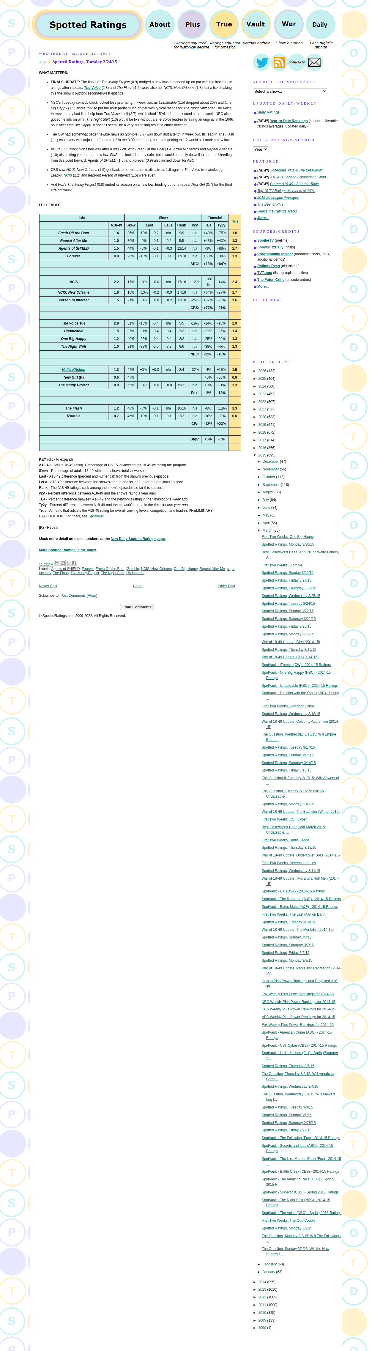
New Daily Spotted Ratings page (138, 539)
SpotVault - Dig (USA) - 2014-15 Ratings (293, 891)
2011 (262, 1305)
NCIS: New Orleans (156, 569)
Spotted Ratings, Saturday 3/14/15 (289, 763)
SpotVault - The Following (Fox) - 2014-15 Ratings (301, 1138)
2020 (262, 417)
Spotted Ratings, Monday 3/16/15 (288, 804)
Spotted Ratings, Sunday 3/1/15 (287, 1115)
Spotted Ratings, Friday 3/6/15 (286, 953)
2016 (262, 448)
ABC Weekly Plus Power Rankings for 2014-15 (298, 1017)
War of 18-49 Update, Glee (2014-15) (291, 642)
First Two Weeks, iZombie (282, 565)
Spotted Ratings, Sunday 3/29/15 (288, 573)
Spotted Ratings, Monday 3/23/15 (288, 634)
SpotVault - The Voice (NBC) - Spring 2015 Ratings (302, 1213)
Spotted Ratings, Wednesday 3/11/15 (291, 871)
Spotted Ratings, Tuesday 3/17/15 (288, 747)
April (267, 523)
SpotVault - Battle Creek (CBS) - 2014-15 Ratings (300, 1171)
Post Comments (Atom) (79, 595)
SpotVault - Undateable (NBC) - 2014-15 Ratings (300, 686)
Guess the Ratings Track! (277, 211)
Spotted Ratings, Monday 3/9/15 (287, 960)
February (270, 1264)
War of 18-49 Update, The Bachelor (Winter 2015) (301, 812)
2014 (262, 1282)
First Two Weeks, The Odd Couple (289, 1220)
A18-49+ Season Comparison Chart (298, 177)
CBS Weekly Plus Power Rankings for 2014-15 (298, 1009)
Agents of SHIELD (65, 569)
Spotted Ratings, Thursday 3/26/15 (289, 588)
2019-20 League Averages (278, 198)
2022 (262, 402)
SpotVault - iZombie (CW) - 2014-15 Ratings (296, 665)
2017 (262, 440)
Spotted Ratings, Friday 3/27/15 (286, 580)
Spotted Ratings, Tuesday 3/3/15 (287, 1107)
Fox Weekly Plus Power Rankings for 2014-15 (298, 1025)
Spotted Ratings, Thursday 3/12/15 (289, 847)
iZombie (133, 569)
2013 (262, 1289)
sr (228, 569)
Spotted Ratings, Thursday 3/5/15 (288, 1066)
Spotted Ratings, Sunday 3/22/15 (288, 611)
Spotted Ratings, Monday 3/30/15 (288, 544)
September (272, 485)
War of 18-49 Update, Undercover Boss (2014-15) (301, 855)
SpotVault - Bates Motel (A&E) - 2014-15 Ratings (300, 907)
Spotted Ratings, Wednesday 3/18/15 (291, 714)
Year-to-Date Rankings (289, 121)
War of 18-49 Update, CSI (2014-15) (290, 657)
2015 (262, 455)
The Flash (61, 573)
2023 (262, 394)
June (267, 508)
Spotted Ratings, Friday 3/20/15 (286, 626)
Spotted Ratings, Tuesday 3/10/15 (288, 922)
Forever (88, 569)
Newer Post (48, 586)
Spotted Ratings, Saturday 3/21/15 (289, 619)
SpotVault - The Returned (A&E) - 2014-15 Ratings (301, 899)
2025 (262, 379)
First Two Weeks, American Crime (288, 706)
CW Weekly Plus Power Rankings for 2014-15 (298, 994)
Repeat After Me (212, 569)
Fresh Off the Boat (110, 569)
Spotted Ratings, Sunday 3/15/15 (288, 755)
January (269, 1272)
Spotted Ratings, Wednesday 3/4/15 (290, 1086)
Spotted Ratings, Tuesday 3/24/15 (84, 61)
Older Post (226, 586)
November (271, 469)
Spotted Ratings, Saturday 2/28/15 (289, 1123)
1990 (262, 1328)
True (234, 221)
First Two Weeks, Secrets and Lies (289, 863)
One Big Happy (186, 569)
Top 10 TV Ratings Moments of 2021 (286, 191)
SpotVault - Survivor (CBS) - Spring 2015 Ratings (300, 1192)
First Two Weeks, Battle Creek (285, 840)
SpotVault (96, 516)
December (271, 461)
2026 (262, 371)
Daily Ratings (268, 112)
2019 (262, 425)
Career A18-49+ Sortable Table (294, 184)
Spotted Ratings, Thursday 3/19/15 (289, 650)
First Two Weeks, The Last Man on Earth (294, 914)
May (266, 515)
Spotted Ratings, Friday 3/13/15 (286, 770)
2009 (262, 1320)
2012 (262, 1297)
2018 (262, 432)
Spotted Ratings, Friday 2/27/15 (286, 1130)
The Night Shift (112, 573)
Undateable (135, 573)
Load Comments (137, 607)
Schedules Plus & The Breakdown (297, 170)
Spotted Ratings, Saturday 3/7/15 (288, 945)
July (266, 500)
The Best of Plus (270, 204)
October (269, 477)
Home (138, 586)
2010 (262, 1313)
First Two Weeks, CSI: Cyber (284, 819)
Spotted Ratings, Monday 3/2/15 (287, 1228)
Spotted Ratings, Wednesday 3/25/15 (291, 596)
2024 (262, 386)
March (268, 530)
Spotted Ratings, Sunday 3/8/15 (287, 937)
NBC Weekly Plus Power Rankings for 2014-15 (298, 1002)
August (269, 492)
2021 (262, 409)
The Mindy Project (84, 573)
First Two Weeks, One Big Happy (288, 537)
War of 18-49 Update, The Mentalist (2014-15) (298, 930)
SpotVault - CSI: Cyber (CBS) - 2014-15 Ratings (299, 1045)
